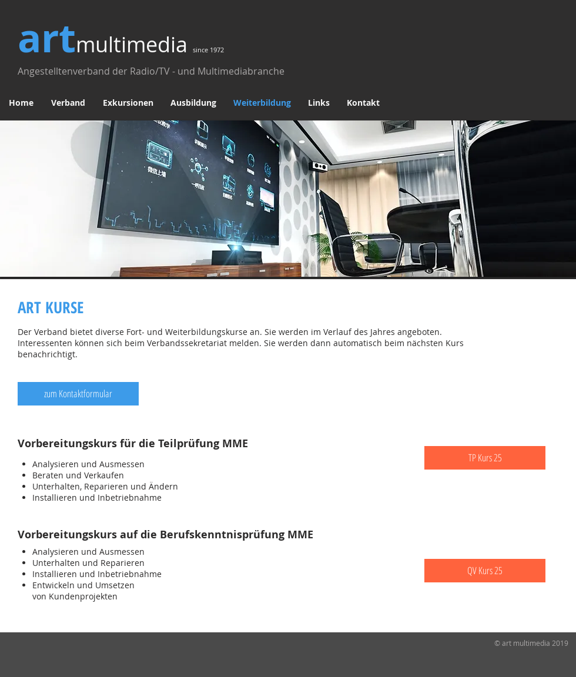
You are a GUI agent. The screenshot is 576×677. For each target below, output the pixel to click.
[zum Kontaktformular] (78, 393)
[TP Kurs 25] (484, 458)
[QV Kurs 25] (484, 570)
